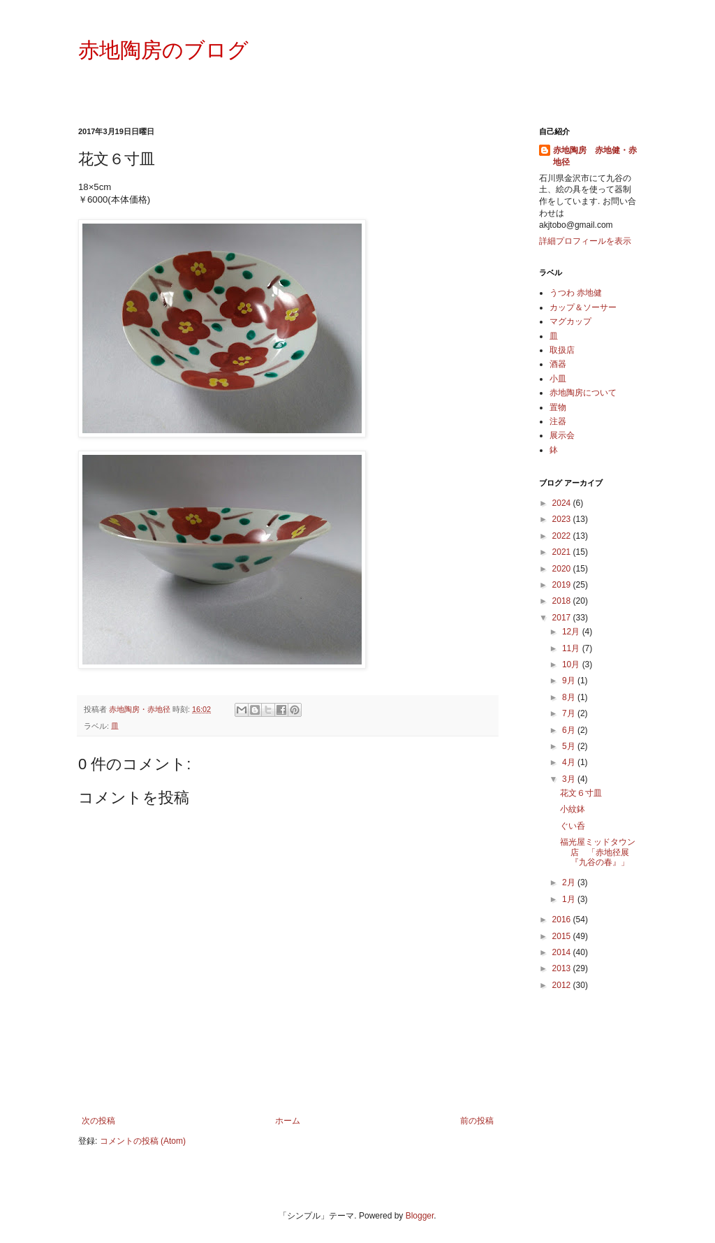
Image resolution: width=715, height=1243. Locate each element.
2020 (562, 569)
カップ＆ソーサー (583, 307)
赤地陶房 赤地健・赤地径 (595, 156)
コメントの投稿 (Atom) (143, 1141)
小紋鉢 (572, 809)
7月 (569, 713)
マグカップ (570, 321)
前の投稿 (477, 1121)
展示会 (562, 435)
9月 (569, 680)
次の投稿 (98, 1121)
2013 (562, 968)
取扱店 (562, 350)
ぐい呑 (572, 826)
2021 (562, 552)
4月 (569, 762)
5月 (569, 746)
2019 (562, 585)
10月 (572, 664)
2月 (569, 882)
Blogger (420, 1216)
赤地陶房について (583, 393)
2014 (562, 952)
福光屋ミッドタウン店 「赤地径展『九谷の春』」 (597, 852)
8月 (569, 697)
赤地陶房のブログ (163, 49)
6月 (569, 730)
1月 (569, 899)
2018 (562, 601)
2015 (562, 936)
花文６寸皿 (581, 793)
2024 (562, 503)
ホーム (287, 1121)
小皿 (558, 379)
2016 (562, 919)
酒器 (558, 364)
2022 (562, 536)
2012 (562, 985)
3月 (569, 779)
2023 (562, 519)
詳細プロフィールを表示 (585, 241)
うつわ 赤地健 (576, 293)
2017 (562, 618)
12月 (572, 632)
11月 (572, 648)
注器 (558, 421)
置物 (558, 407)
